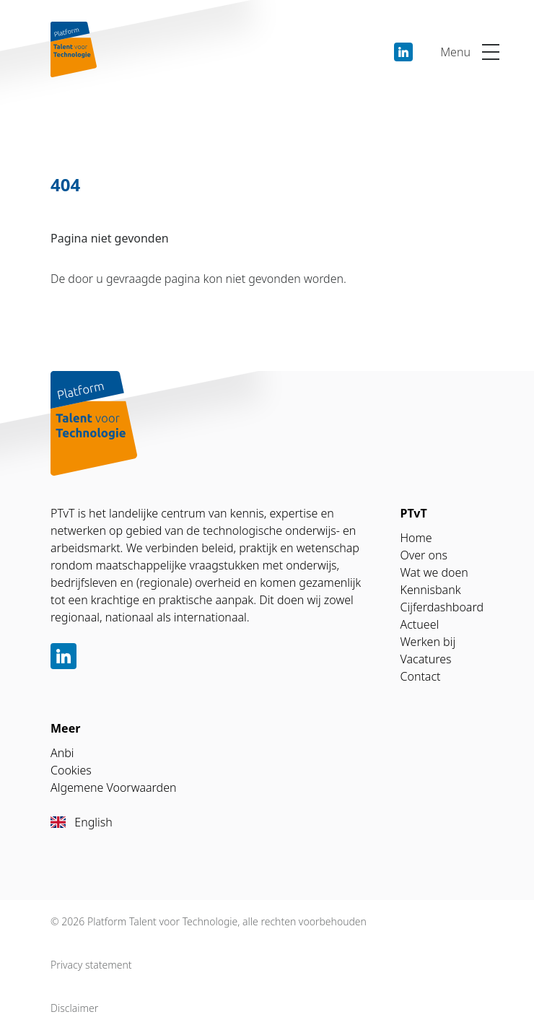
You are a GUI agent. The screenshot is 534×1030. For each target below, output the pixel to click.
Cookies (71, 770)
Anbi (62, 753)
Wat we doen (434, 572)
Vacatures (426, 659)
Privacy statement (91, 965)
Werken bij (428, 642)
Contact (420, 676)
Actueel (419, 624)
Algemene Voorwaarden (113, 787)
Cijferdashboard (442, 607)
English (82, 822)
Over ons (424, 555)
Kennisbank (430, 590)
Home (416, 538)
